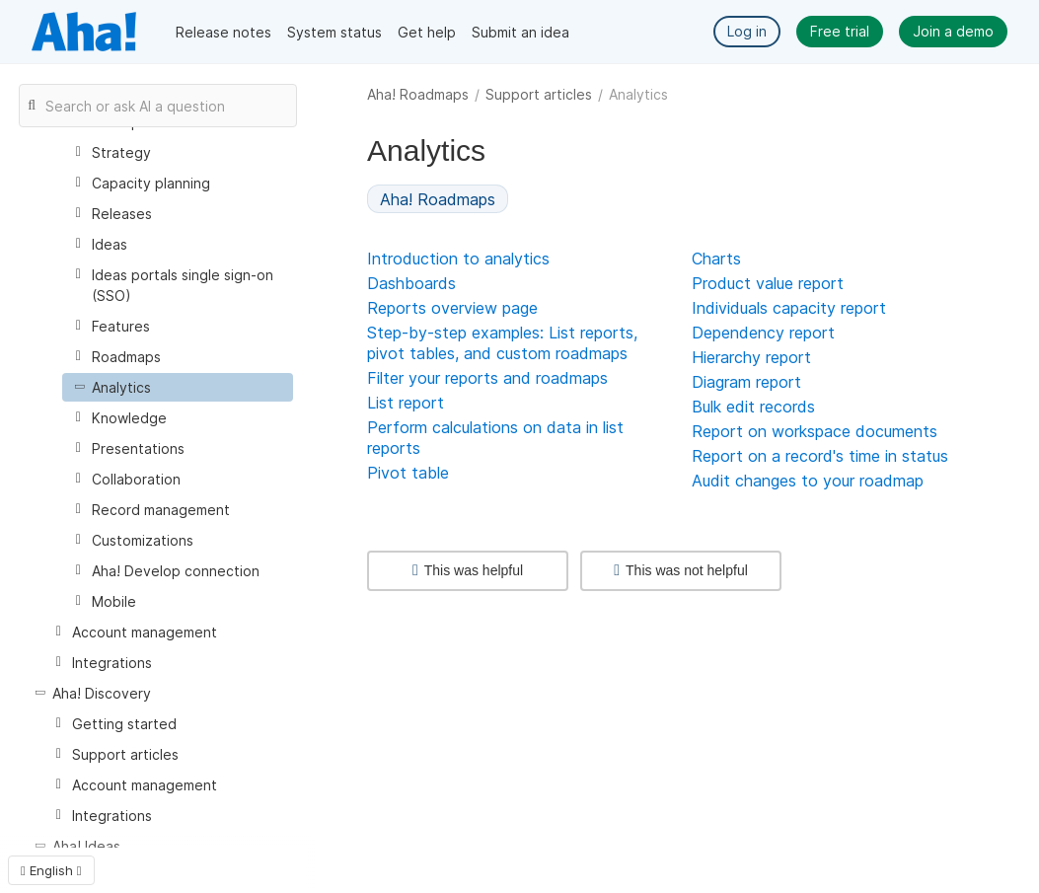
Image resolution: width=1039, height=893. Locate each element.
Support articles (538, 94)
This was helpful (467, 570)
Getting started (124, 723)
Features (121, 326)
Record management (161, 509)
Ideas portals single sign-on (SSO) (182, 285)
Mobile (114, 601)
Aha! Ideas (86, 846)
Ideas (109, 244)
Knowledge (129, 417)
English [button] (51, 870)
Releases (122, 213)
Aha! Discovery (101, 693)
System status (334, 32)
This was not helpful (681, 570)
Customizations (142, 540)
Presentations (138, 448)
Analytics (121, 387)
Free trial (839, 31)
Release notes (223, 32)
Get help (427, 32)
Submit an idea (520, 32)
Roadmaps (126, 356)
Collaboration (136, 479)
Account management (144, 632)
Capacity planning (151, 183)
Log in (747, 31)
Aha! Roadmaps (418, 94)
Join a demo (953, 31)
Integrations (112, 662)
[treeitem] (177, 387)
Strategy (121, 152)
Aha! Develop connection (176, 570)
